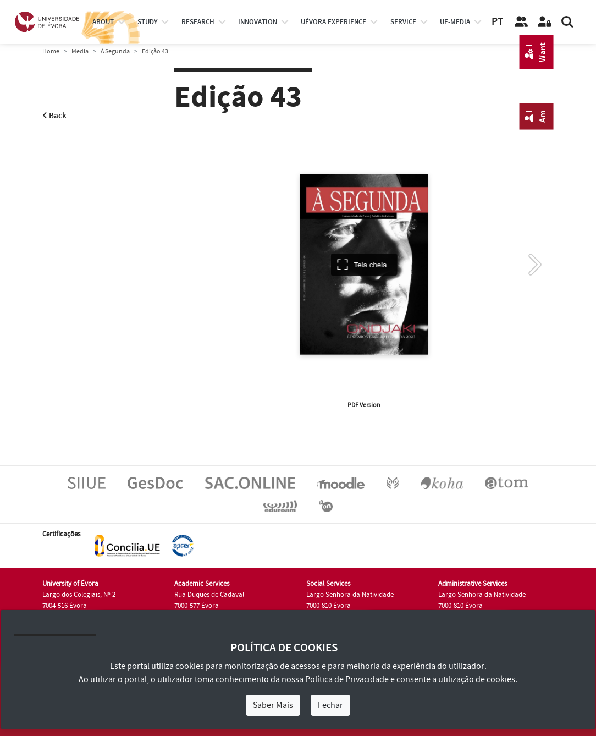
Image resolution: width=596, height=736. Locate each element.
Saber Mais (273, 705)
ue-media (455, 22)
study (147, 22)
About (103, 22)
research (197, 22)
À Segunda (115, 51)
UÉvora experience (333, 22)
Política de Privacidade (347, 679)
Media (80, 51)
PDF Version (363, 405)
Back (54, 116)
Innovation (257, 22)
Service (403, 22)
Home (50, 51)
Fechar (330, 705)
